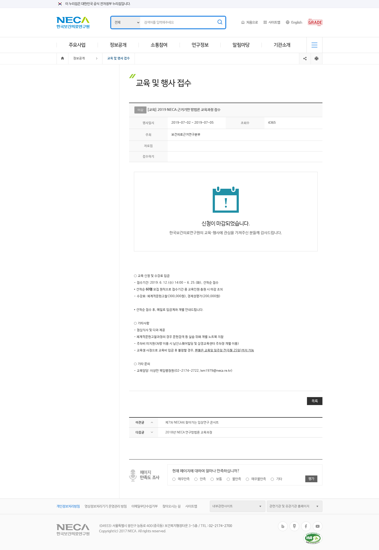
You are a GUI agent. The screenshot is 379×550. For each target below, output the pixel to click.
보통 (219, 479)
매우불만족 (258, 479)
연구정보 (200, 45)
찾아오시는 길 (171, 506)
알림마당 (241, 45)
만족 (203, 479)
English (296, 22)
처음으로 (252, 22)
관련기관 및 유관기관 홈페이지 (289, 506)
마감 (140, 110)
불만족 (236, 479)
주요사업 (77, 45)
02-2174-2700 (220, 526)
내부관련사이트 (222, 506)
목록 (315, 401)
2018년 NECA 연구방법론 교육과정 (188, 432)
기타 (279, 479)
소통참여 (159, 45)
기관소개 (282, 45)
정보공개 (118, 45)
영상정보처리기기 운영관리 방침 (106, 506)
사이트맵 (274, 22)
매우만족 (184, 479)
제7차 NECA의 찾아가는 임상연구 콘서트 (192, 422)
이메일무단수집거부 (144, 506)
